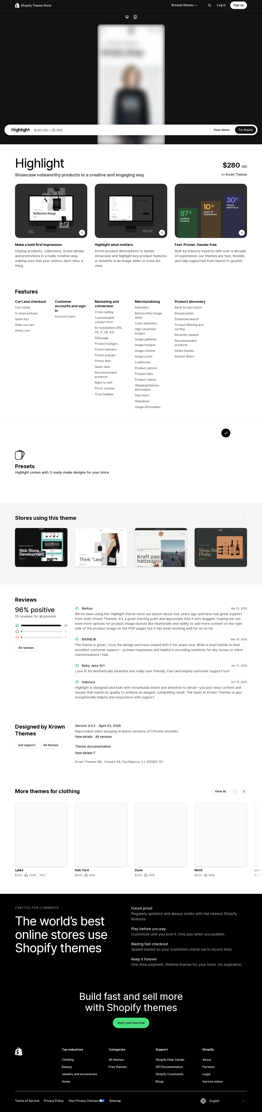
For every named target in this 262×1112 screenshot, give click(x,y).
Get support (26, 917)
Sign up (238, 5)
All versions (103, 908)
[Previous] (235, 687)
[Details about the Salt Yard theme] (101, 1013)
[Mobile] (135, 17)
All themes (50, 917)
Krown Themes (236, 336)
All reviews (26, 818)
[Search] (210, 5)
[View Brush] (179, 627)
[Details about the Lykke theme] (41, 1013)
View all (220, 964)
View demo (221, 291)
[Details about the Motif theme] (221, 1013)
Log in (221, 5)
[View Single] (202, 627)
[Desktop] (127, 17)
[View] (41, 717)
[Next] (244, 687)
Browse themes (185, 5)
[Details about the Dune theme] (161, 1013)
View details (83, 908)
